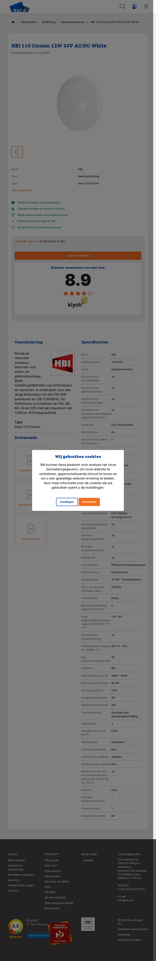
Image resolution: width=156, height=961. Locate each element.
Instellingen (67, 502)
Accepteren (89, 502)
